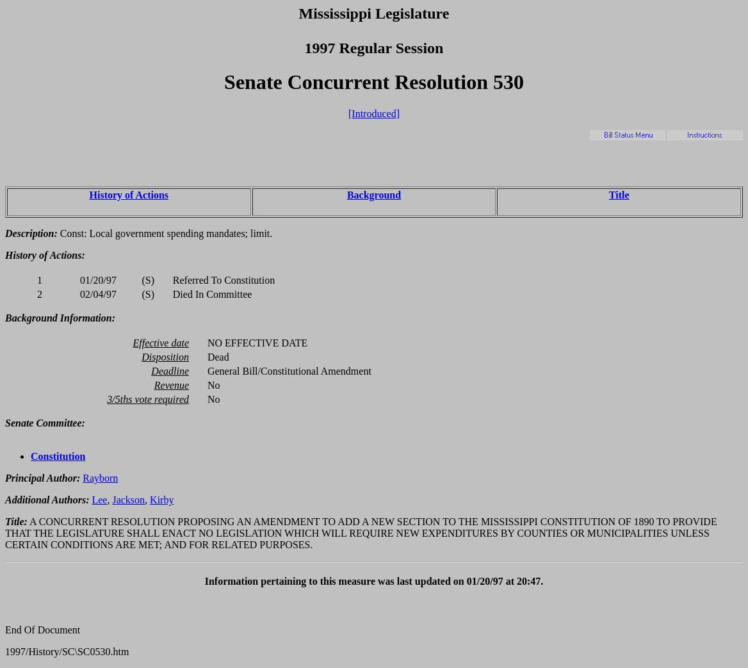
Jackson (128, 499)
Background (374, 195)
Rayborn (100, 478)
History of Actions (129, 195)
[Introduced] (374, 113)
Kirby (162, 499)
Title (619, 195)
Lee (99, 499)
